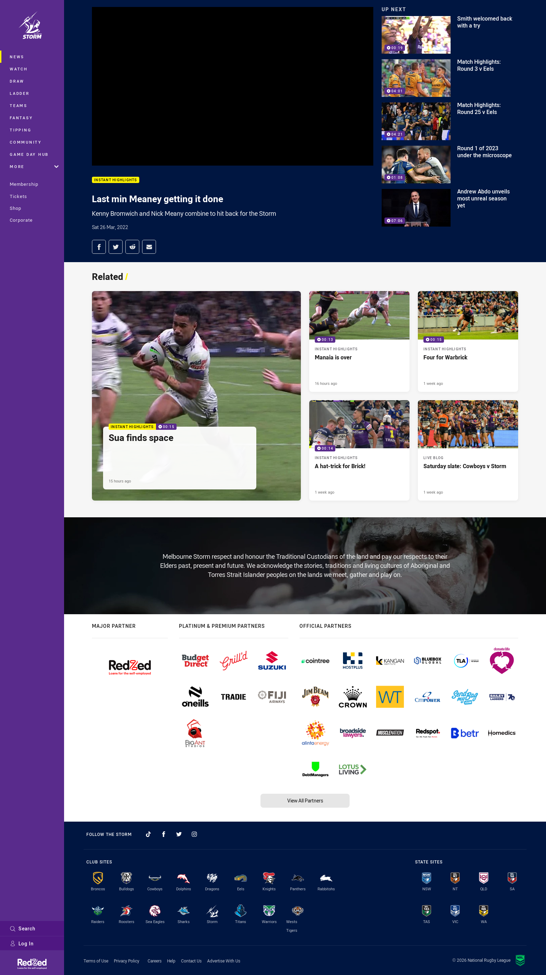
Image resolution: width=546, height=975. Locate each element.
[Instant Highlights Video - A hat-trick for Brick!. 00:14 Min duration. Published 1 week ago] (359, 450)
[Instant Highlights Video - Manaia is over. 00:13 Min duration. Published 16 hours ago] (359, 341)
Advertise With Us (223, 960)
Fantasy (21, 117)
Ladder (20, 93)
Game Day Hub (29, 154)
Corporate (21, 220)
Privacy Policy (126, 960)
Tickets (18, 196)
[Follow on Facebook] (163, 834)
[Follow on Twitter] (179, 834)
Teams (19, 105)
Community (26, 142)
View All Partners (305, 800)
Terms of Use (96, 960)
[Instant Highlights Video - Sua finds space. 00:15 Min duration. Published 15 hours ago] (196, 396)
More (34, 166)
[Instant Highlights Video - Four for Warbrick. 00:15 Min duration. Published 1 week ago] (468, 341)
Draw (17, 81)
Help (171, 960)
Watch (19, 68)
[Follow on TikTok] (148, 834)
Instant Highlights (115, 180)
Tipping (20, 129)
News (17, 56)
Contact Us (191, 960)
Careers (155, 960)
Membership (24, 184)
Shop (15, 208)
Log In (22, 943)
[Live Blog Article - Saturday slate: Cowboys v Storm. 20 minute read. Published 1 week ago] (468, 450)
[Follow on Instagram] (194, 834)
